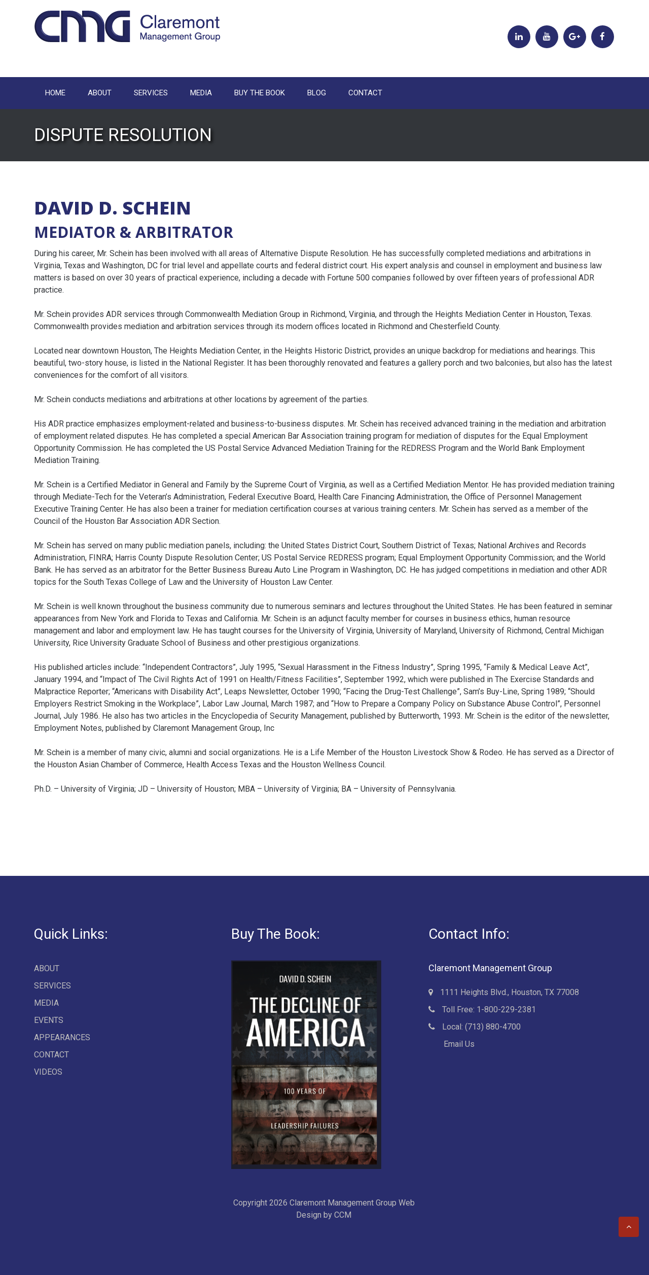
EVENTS (48, 1020)
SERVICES (151, 92)
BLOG (316, 92)
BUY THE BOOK (259, 92)
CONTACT (365, 92)
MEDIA (201, 92)
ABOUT (100, 92)
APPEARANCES (62, 1037)
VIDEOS (48, 1072)
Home (55, 92)
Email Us (455, 1044)
